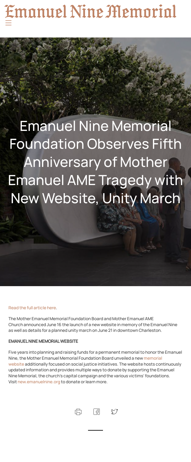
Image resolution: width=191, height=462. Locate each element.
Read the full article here (32, 307)
